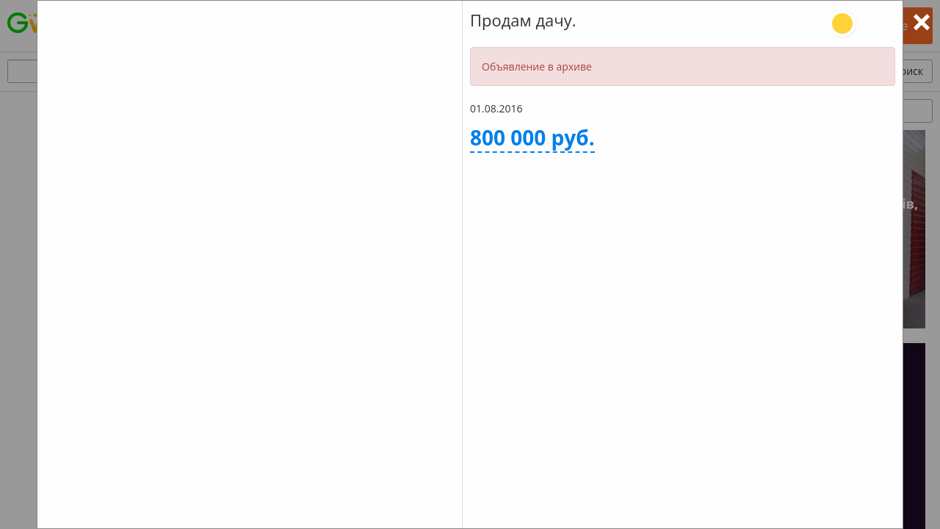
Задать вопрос (571, 309)
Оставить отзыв (794, 309)
